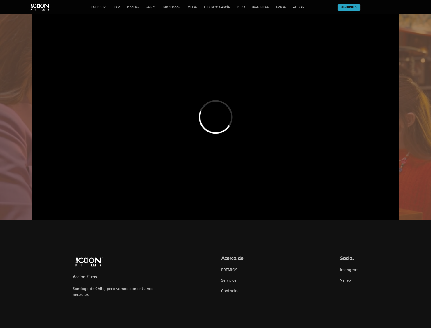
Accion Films (85, 277)
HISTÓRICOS (349, 7)
